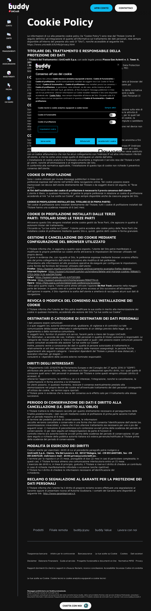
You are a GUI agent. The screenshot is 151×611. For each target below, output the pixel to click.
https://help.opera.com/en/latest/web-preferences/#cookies (68, 282)
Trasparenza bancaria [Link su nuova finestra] (37, 553)
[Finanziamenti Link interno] (9, 48)
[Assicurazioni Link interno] (9, 61)
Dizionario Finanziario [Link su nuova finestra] (48, 560)
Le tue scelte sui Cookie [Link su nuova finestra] (106, 553)
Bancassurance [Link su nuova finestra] (85, 553)
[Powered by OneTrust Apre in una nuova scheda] (109, 150)
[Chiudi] (118, 64)
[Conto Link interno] (9, 23)
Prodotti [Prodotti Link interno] (38, 530)
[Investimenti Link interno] (9, 74)
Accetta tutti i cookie (107, 141)
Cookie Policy (55, 95)
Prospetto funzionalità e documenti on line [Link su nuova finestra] (96, 560)
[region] (76, 106)
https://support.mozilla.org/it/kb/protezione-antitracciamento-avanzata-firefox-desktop (84, 268)
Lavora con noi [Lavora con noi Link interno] (127, 530)
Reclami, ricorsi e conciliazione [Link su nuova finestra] (89, 568)
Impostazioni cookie (48, 129)
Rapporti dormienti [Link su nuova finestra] (36, 568)
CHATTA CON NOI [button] (75, 605)
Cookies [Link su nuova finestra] (124, 553)
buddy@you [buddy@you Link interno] (81, 530)
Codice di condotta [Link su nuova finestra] (134, 568)
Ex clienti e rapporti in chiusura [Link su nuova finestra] (59, 568)
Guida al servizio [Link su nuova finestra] (67, 560)
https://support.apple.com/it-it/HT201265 (58, 277)
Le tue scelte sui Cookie (60, 196)
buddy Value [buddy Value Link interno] (103, 530)
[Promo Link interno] (9, 86)
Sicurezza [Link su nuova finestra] (120, 568)
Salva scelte (46, 141)
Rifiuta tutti (85, 141)
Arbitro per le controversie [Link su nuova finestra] (62, 553)
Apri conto (101, 8)
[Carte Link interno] (9, 35)
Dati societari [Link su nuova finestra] (137, 553)
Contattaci (126, 8)
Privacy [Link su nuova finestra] (139, 560)
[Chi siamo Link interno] (9, 99)
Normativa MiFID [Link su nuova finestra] (126, 560)
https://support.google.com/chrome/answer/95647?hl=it (68, 280)
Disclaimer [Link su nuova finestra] (32, 560)
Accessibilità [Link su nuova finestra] (109, 568)
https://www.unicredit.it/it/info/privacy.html (51, 44)
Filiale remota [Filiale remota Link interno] (58, 530)
